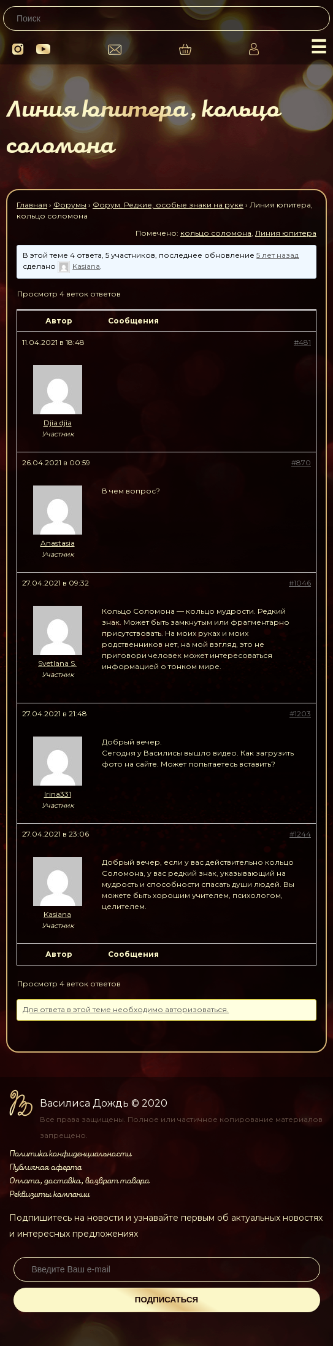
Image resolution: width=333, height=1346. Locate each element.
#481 (302, 342)
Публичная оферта (45, 1167)
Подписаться (166, 1299)
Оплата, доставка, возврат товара (79, 1181)
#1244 (300, 833)
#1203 (300, 713)
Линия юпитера (285, 233)
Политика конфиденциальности (70, 1154)
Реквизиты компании (49, 1194)
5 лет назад (277, 255)
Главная (32, 204)
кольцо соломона (215, 233)
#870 (301, 462)
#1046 (300, 582)
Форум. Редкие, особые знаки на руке (168, 204)
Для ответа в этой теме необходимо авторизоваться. (126, 1009)
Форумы (69, 204)
